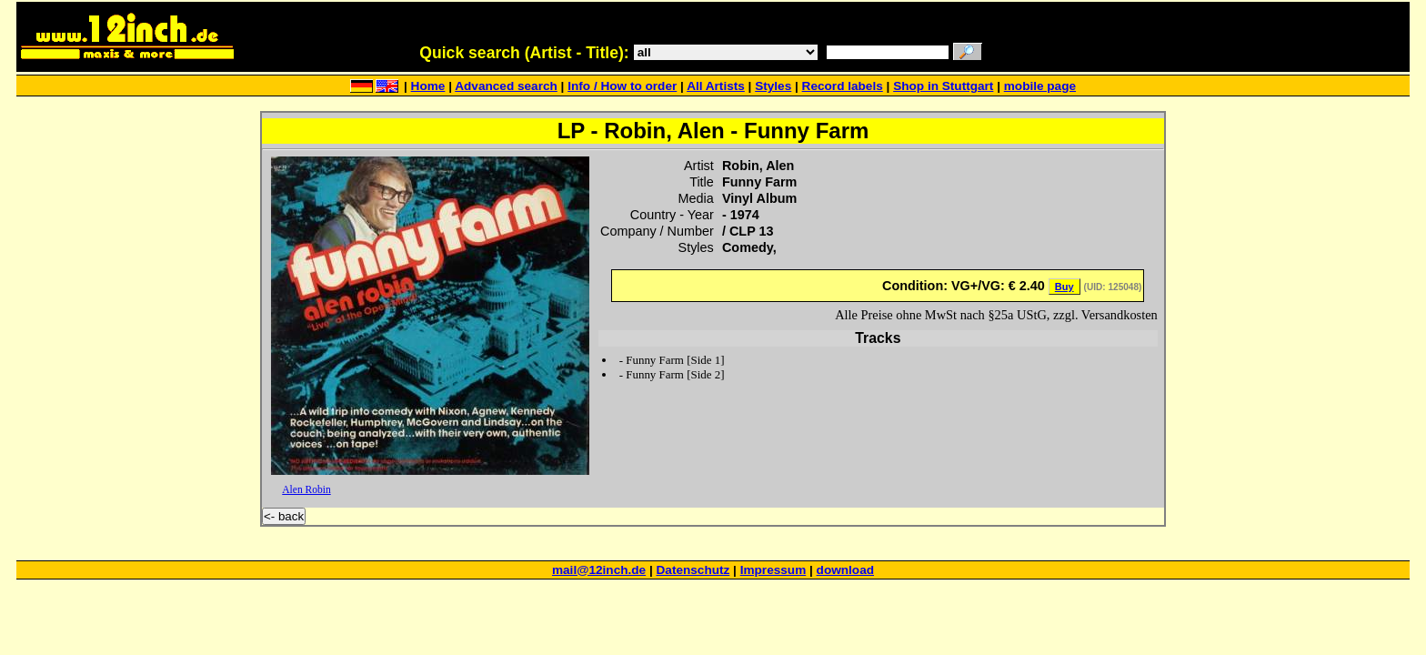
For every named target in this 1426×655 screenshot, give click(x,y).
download (845, 570)
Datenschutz (693, 570)
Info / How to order (622, 86)
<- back (284, 516)
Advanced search (506, 86)
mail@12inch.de (599, 570)
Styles (773, 86)
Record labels (842, 86)
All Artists (716, 86)
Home (428, 86)
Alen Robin (306, 489)
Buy (1064, 286)
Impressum (773, 570)
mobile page (1040, 86)
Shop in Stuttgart (943, 86)
